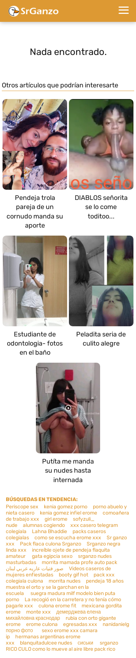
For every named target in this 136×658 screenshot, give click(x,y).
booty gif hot (73, 575)
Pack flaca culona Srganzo (50, 544)
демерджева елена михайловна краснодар (53, 615)
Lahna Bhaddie (49, 531)
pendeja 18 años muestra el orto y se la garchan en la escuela (65, 587)
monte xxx (38, 612)
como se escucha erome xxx (67, 538)
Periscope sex (22, 507)
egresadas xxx (80, 624)
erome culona (42, 624)
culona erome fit (57, 606)
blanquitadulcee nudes (46, 643)
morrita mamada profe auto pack (79, 562)
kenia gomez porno (65, 507)
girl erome (56, 519)
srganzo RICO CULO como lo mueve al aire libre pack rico (62, 646)
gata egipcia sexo (52, 556)
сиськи (85, 643)
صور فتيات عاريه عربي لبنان (34, 569)
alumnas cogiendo (44, 525)
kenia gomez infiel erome (68, 513)
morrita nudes (65, 581)
